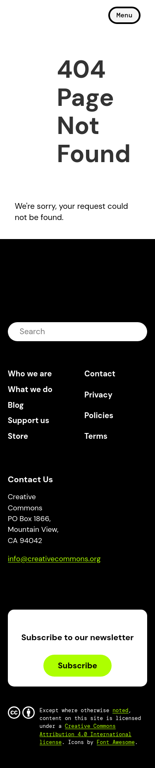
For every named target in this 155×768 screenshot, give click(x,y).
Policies (98, 415)
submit (136, 331)
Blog (16, 405)
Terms (95, 436)
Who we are (30, 373)
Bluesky (24, 582)
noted (120, 710)
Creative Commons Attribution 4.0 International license (86, 734)
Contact (99, 373)
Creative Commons (47, 18)
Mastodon (49, 582)
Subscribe (77, 665)
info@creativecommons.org (54, 558)
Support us (28, 420)
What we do (30, 389)
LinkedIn (74, 582)
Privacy (98, 395)
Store (18, 436)
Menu (124, 15)
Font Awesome (116, 742)
